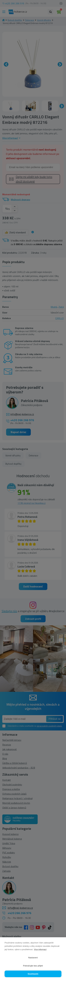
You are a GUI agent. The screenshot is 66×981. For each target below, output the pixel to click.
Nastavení (33, 957)
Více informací (40, 949)
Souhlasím (33, 974)
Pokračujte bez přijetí (33, 966)
